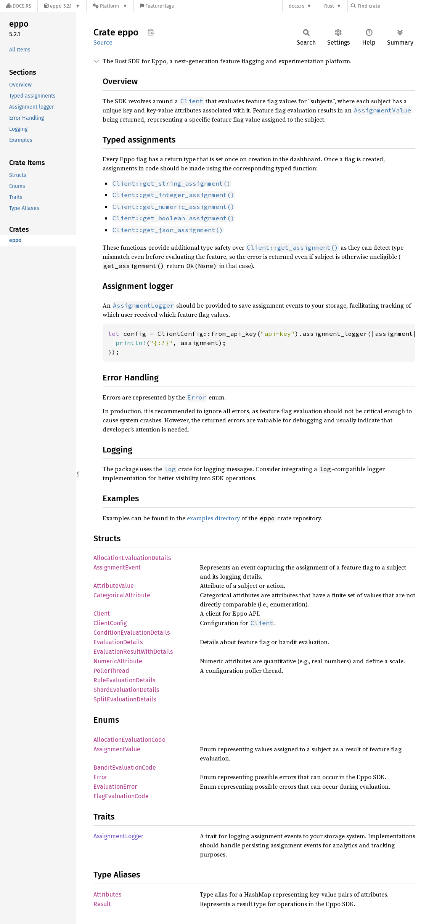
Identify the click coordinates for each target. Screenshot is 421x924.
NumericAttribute (117, 661)
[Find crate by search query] (389, 6)
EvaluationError (115, 786)
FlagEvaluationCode (121, 796)
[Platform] (110, 6)
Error (100, 777)
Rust (329, 6)
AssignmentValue (116, 749)
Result (102, 904)
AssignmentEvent (117, 567)
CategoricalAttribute (121, 595)
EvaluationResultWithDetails (133, 651)
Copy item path (151, 32)
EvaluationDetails (118, 642)
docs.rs (296, 6)
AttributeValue (113, 585)
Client (101, 613)
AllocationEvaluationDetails (132, 557)
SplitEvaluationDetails (124, 699)
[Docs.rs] (18, 6)
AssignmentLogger (118, 836)
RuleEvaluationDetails (124, 680)
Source (102, 42)
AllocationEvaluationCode (129, 739)
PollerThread (111, 670)
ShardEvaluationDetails (126, 689)
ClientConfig (110, 623)
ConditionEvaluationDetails (131, 632)
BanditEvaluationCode (124, 767)
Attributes (107, 894)
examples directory (213, 518)
